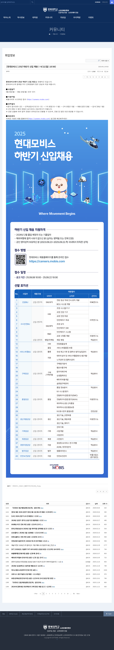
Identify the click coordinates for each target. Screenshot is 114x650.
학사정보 (21, 17)
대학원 (35, 17)
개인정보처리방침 (27, 614)
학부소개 (7, 17)
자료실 (63, 17)
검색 (32, 2)
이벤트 (91, 17)
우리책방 (77, 17)
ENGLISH (105, 2)
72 (73, 593)
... (70, 593)
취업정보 (62, 34)
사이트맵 (56, 614)
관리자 (7, 71)
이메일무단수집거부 (43, 614)
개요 (3, 614)
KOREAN (97, 2)
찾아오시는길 (13, 614)
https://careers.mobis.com (38, 99)
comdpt (88, 562)
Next (78, 593)
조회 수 (105, 504)
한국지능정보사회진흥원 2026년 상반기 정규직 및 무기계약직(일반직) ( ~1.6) (36, 562)
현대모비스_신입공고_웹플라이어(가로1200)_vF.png (27, 486)
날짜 (96, 504)
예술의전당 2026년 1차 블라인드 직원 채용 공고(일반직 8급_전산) (32, 545)
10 (67, 593)
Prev (35, 593)
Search (99, 60)
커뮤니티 (49, 17)
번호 (7, 504)
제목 (47, 504)
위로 (108, 613)
